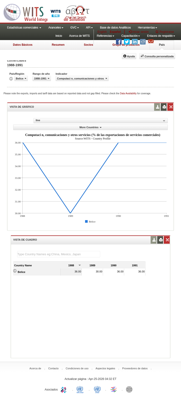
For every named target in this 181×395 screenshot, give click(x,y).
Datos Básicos (23, 44)
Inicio (58, 35)
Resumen (58, 44)
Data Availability (128, 93)
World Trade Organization (114, 389)
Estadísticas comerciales (24, 27)
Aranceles (55, 27)
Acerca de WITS (79, 35)
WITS (47, 12)
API (89, 27)
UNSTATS (97, 389)
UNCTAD (81, 389)
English (102, 31)
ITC (64, 389)
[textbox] (58, 254)
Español (115, 31)
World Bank (130, 389)
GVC (74, 27)
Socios (88, 44)
